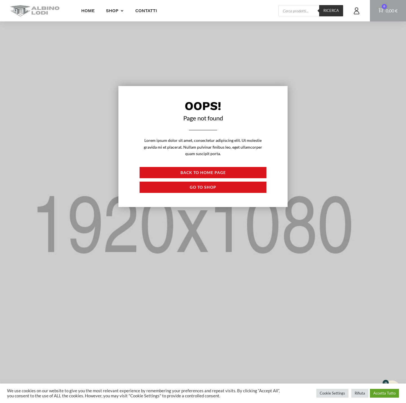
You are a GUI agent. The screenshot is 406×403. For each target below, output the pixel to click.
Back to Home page (203, 172)
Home (88, 10)
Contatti (146, 10)
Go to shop (203, 187)
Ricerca (331, 10)
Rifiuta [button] (360, 393)
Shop (112, 10)
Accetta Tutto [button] (384, 393)
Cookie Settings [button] (332, 393)
